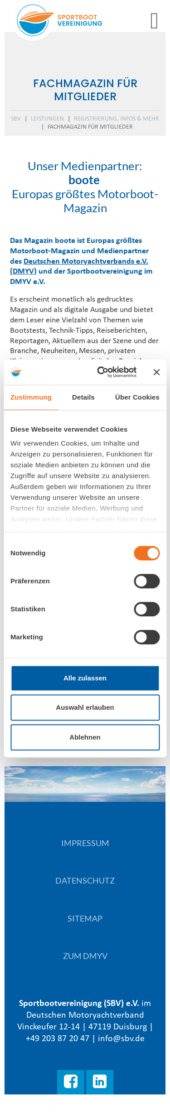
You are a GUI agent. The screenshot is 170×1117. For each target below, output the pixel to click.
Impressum (85, 843)
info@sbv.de (121, 1038)
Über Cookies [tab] (137, 397)
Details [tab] (83, 397)
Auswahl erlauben (85, 707)
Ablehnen (84, 737)
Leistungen (47, 119)
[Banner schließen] (156, 372)
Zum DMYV (85, 956)
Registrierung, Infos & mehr (116, 119)
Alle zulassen (85, 678)
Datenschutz (85, 880)
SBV (16, 119)
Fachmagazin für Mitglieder (90, 127)
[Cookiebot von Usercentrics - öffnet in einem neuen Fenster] (101, 372)
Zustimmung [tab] (31, 397)
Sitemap (85, 918)
